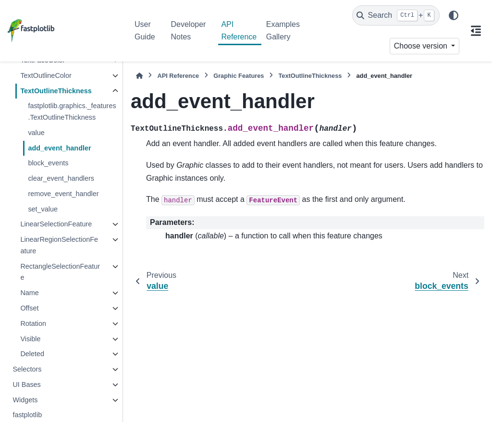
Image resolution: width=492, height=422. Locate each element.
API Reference (239, 30)
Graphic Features (238, 75)
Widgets (24, 400)
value (36, 133)
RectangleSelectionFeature (60, 272)
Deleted (32, 354)
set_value (43, 209)
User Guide (145, 30)
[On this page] (475, 31)
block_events (48, 163)
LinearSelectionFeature (56, 224)
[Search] (396, 15)
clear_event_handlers (61, 178)
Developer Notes (188, 30)
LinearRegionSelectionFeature (59, 245)
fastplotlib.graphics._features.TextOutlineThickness (72, 111)
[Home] (139, 76)
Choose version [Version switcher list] (422, 46)
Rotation (33, 323)
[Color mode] (453, 15)
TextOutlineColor (45, 75)
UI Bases (26, 384)
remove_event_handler (63, 194)
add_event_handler (59, 148)
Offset (29, 308)
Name (29, 293)
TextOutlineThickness (55, 91)
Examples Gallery (283, 30)
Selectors (26, 369)
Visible (30, 339)
